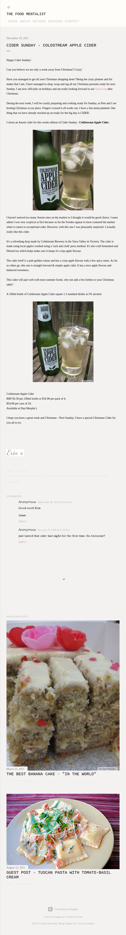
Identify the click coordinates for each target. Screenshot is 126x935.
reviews (54, 21)
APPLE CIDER (31, 476)
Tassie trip (101, 88)
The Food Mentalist (26, 14)
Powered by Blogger (63, 909)
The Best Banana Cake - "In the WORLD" (51, 774)
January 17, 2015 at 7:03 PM (53, 529)
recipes (37, 21)
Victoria (103, 476)
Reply (22, 521)
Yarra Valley (13, 481)
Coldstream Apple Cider (72, 476)
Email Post (22, 470)
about (23, 21)
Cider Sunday (49, 476)
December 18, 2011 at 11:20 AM (54, 502)
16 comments (24, 780)
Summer (92, 476)
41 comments (24, 883)
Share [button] (9, 470)
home (11, 21)
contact (70, 21)
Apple (18, 476)
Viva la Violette (85, 923)
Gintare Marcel (73, 916)
